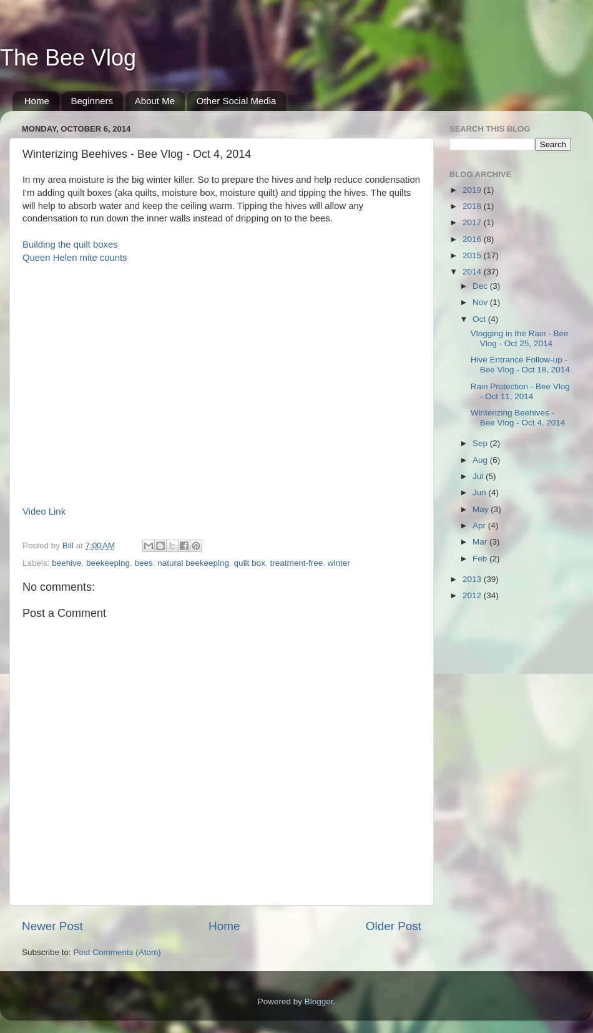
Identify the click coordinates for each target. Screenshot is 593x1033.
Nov (481, 302)
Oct (480, 319)
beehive (66, 563)
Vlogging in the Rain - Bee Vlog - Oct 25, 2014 (520, 338)
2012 (473, 595)
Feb (481, 558)
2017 (473, 222)
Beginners (92, 100)
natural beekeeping (193, 563)
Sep (481, 443)
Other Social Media (237, 100)
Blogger (319, 1001)
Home (36, 100)
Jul (479, 476)
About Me (155, 100)
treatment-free (296, 563)
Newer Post (52, 926)
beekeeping (108, 563)
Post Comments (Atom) (117, 952)
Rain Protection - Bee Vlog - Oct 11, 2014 (520, 391)
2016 (473, 239)
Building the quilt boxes (70, 245)
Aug (481, 460)
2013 (473, 579)
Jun (481, 492)
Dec (481, 286)
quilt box (249, 563)
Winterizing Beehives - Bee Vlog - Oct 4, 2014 (518, 417)
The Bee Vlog (68, 57)
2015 (473, 255)
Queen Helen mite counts (74, 258)
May (482, 509)
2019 (473, 190)
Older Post (393, 926)
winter (339, 563)
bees (143, 563)
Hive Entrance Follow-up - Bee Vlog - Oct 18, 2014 (520, 364)
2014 (473, 271)
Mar (481, 541)
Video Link (44, 511)
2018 (473, 206)
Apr (480, 525)
